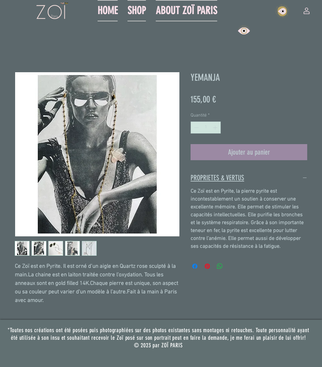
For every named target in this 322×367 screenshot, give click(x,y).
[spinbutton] (206, 127)
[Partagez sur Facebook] (195, 266)
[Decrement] (196, 127)
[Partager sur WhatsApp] (220, 266)
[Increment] (216, 127)
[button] (307, 11)
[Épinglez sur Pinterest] (207, 266)
